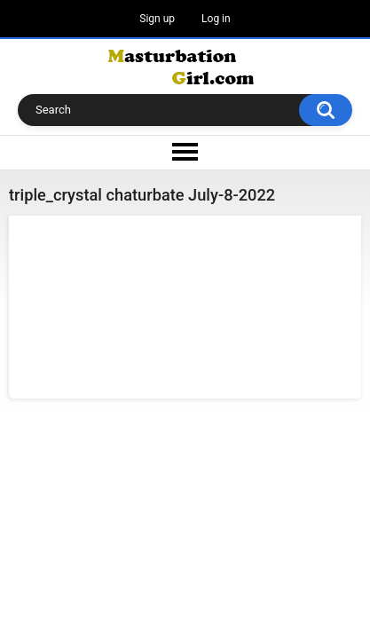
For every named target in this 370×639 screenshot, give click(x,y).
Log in (216, 18)
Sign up (157, 18)
